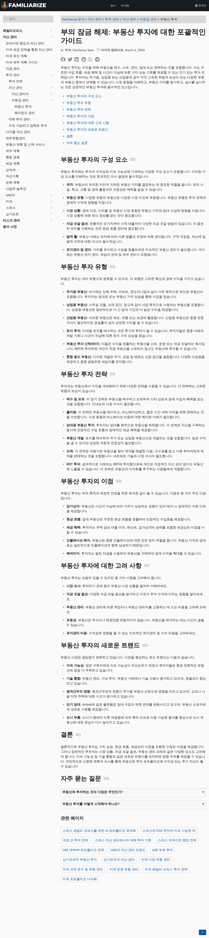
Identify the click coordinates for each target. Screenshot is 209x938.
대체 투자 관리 (19, 119)
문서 (113, 5)
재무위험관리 (15, 138)
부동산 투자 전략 (78, 109)
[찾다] (28, 19)
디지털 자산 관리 (18, 132)
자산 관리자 (20, 94)
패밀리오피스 (12, 30)
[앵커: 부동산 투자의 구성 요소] (133, 160)
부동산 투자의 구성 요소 (84, 96)
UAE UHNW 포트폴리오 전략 (83, 850)
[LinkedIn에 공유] (77, 58)
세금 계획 (13, 163)
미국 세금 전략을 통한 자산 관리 (29, 49)
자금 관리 (13, 68)
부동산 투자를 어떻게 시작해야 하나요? (91, 804)
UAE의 (10, 195)
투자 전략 (16, 81)
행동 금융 (13, 157)
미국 (9, 201)
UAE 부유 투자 (162, 850)
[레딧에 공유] (84, 58)
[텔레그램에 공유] (98, 58)
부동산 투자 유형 (78, 102)
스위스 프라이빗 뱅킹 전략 (177, 840)
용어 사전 (10, 226)
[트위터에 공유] (71, 58)
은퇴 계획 (13, 182)
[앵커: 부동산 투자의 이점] (119, 481)
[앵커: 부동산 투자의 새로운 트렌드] (145, 645)
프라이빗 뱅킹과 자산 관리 (25, 43)
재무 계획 (13, 151)
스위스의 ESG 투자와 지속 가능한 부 (169, 830)
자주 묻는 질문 (77, 143)
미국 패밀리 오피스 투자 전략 (166, 869)
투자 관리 (13, 75)
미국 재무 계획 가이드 (22, 62)
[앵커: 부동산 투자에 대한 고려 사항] (147, 566)
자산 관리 (10, 37)
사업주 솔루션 (16, 188)
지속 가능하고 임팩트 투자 (28, 125)
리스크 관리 (11, 220)
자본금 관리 (20, 100)
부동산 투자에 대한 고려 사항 (87, 123)
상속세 (11, 170)
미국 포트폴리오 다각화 (80, 879)
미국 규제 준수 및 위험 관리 (83, 869)
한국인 (200, 5)
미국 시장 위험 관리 (155, 859)
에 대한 (125, 5)
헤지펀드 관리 (24, 113)
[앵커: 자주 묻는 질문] (106, 779)
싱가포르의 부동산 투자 (80, 859)
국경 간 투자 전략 (75, 840)
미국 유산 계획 (16, 56)
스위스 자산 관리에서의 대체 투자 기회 (123, 840)
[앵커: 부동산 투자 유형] (112, 267)
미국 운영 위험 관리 (124, 869)
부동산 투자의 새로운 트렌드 (87, 129)
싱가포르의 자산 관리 (119, 859)
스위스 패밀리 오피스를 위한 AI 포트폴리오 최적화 (99, 830)
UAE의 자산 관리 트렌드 (128, 850)
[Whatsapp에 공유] (91, 58)
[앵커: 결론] (78, 735)
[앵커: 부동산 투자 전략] (112, 374)
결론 (69, 136)
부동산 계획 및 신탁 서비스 (25, 144)
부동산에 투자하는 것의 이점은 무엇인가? (92, 792)
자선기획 (12, 176)
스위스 (11, 207)
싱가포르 (12, 214)
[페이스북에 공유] (64, 58)
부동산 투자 (23, 106)
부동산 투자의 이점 (80, 116)
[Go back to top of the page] (202, 932)
